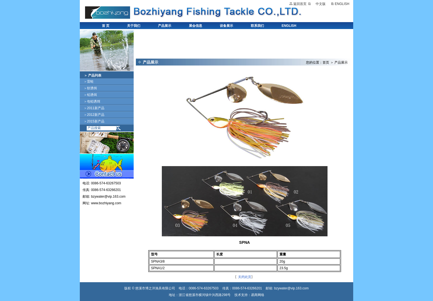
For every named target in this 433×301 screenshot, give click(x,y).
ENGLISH (342, 4)
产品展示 (164, 26)
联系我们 (257, 26)
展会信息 (195, 26)
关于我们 (133, 26)
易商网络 (257, 295)
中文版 (321, 4)
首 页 (105, 26)
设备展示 (226, 26)
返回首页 (300, 4)
